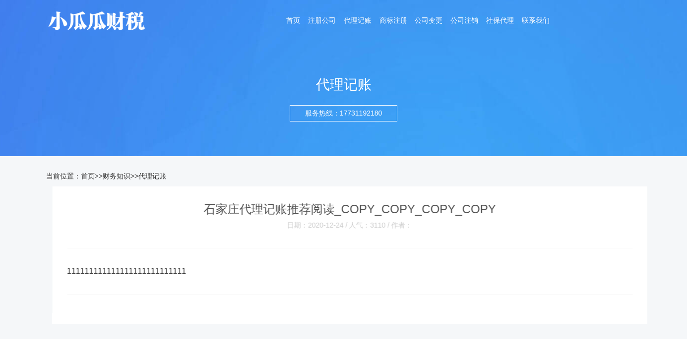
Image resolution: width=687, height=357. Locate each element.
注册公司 (322, 21)
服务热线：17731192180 (343, 113)
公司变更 (428, 21)
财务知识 (116, 176)
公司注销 (464, 21)
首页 (293, 21)
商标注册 (393, 21)
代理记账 (358, 21)
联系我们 (536, 21)
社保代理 (500, 21)
